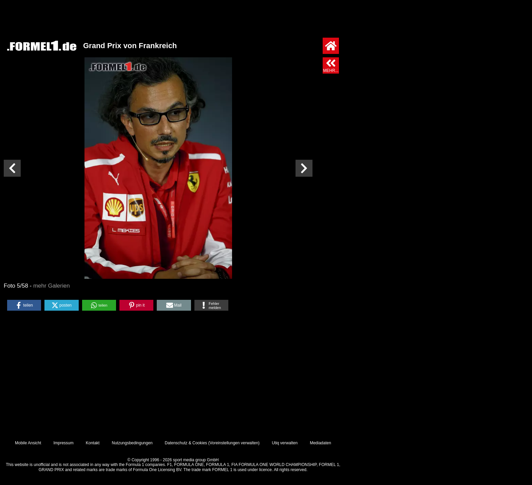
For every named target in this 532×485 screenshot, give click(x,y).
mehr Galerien (51, 286)
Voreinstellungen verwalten (234, 443)
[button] (24, 305)
